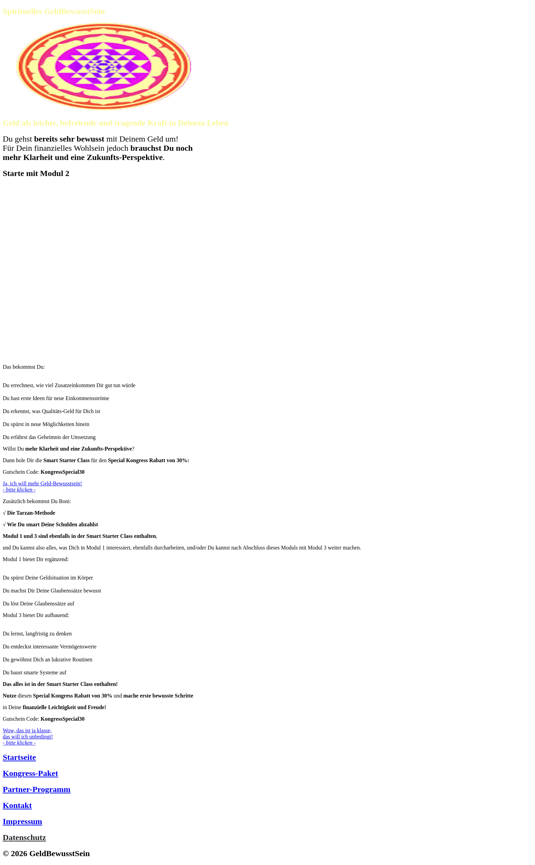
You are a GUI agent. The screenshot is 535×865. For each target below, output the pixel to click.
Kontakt (17, 805)
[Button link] (267, 487)
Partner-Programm (37, 789)
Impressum (22, 821)
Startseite (19, 757)
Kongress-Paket (30, 773)
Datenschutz (24, 837)
